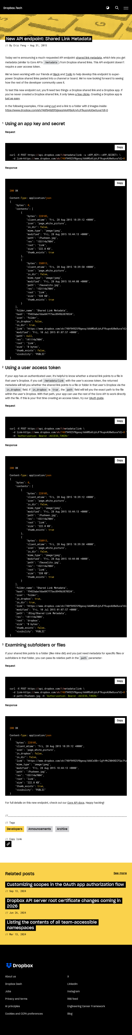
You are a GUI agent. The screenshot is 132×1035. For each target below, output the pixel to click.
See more (120, 873)
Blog (69, 1014)
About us (10, 977)
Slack (56, 74)
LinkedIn (72, 984)
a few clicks (82, 94)
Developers (14, 829)
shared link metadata (89, 58)
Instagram (73, 991)
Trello (69, 74)
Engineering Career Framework (86, 1006)
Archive (62, 829)
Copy (120, 147)
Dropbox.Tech (12, 8)
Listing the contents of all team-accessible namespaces (52, 925)
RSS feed (72, 999)
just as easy (12, 99)
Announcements (39, 829)
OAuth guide (96, 398)
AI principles (12, 1006)
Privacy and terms (16, 999)
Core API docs (75, 803)
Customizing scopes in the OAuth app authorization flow (65, 884)
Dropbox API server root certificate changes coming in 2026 (64, 903)
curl (53, 106)
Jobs (8, 991)
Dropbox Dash (13, 984)
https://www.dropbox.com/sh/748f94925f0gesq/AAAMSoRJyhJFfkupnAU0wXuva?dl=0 (56, 110)
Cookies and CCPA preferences (24, 1014)
